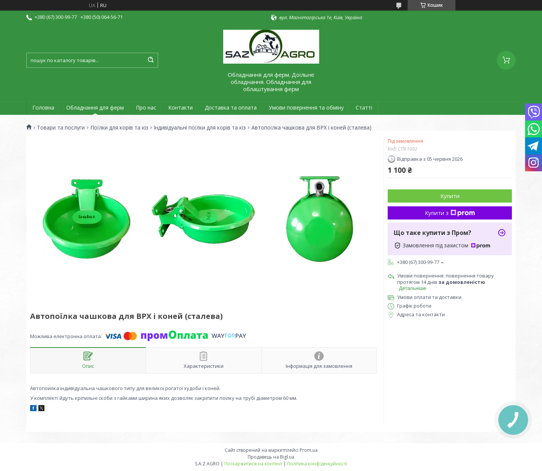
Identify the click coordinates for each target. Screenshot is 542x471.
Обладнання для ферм (95, 107)
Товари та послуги (61, 127)
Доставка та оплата (231, 107)
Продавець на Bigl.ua (271, 457)
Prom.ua (309, 450)
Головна (43, 107)
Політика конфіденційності (317, 463)
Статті (364, 107)
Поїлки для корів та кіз (119, 127)
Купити (450, 196)
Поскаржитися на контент (253, 463)
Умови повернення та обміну (306, 107)
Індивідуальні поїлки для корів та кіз (200, 127)
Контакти (180, 107)
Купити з (450, 212)
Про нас (146, 107)
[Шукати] (150, 60)
